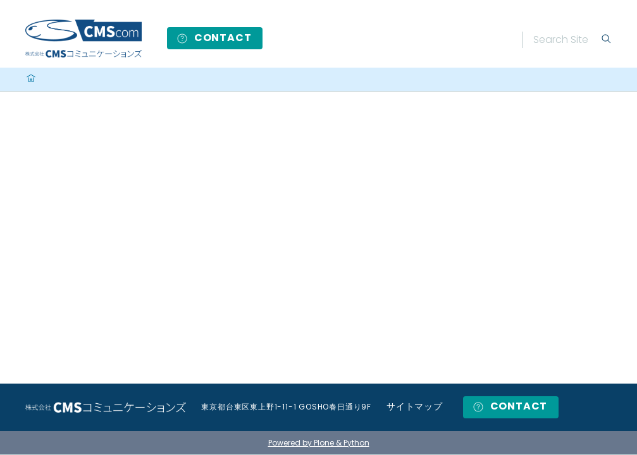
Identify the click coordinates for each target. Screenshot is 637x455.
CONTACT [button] (213, 37)
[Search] (566, 40)
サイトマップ (415, 407)
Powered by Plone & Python (318, 442)
